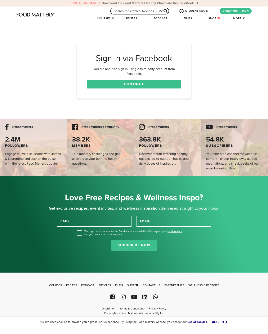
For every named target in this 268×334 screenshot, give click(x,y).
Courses (104, 18)
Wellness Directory (203, 285)
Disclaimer (108, 308)
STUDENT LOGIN (193, 11)
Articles (104, 285)
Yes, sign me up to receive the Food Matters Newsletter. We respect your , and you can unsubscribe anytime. (133, 233)
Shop (214, 18)
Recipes (131, 18)
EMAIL (145, 221)
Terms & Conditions (132, 308)
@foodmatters (22, 127)
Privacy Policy (157, 308)
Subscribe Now (134, 245)
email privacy (175, 231)
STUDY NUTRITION (236, 11)
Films (188, 18)
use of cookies (197, 322)
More (237, 18)
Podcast (160, 18)
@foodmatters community (100, 127)
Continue (134, 84)
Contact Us (151, 285)
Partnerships (174, 285)
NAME (65, 221)
